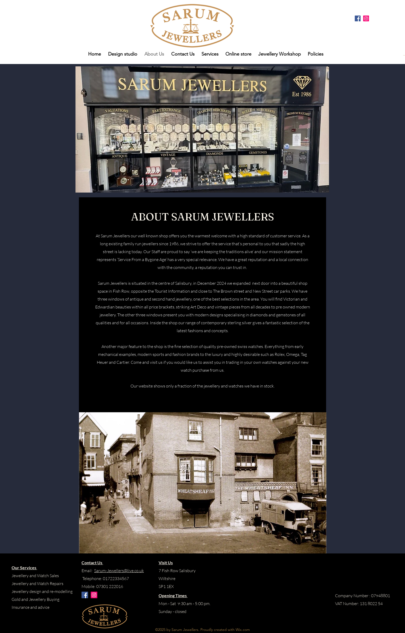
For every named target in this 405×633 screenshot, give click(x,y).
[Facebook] (358, 18)
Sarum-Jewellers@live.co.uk (119, 570)
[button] (314, 54)
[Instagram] (366, 18)
